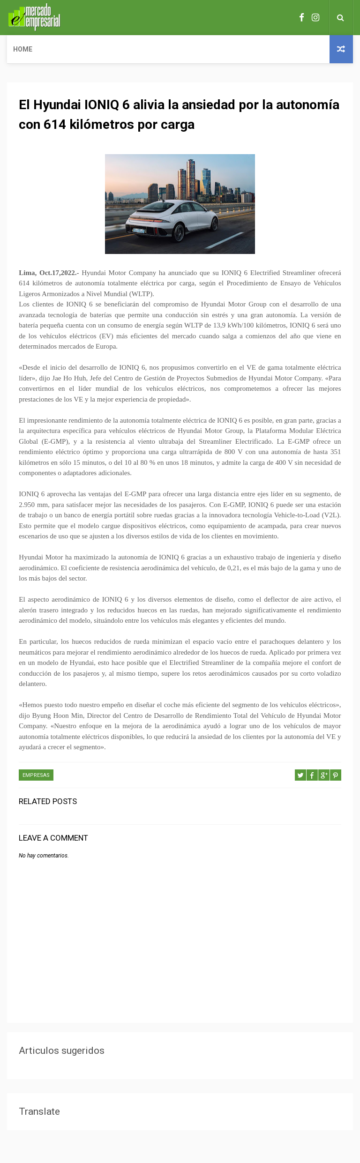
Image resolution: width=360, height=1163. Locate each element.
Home (22, 49)
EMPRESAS (36, 775)
